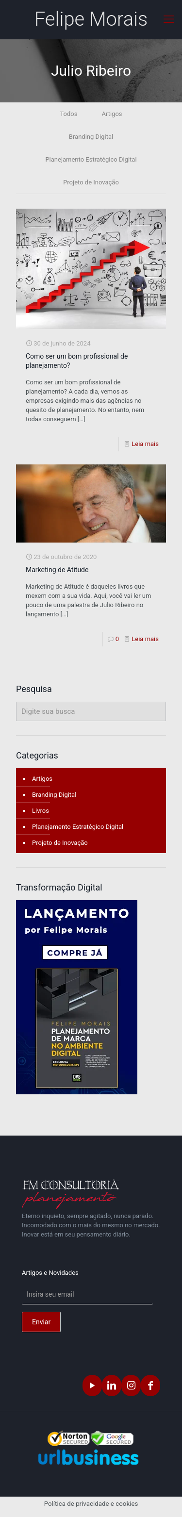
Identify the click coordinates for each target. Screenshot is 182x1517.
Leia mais (145, 443)
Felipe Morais (91, 19)
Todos (68, 113)
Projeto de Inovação (91, 182)
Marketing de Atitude (57, 570)
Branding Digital (91, 136)
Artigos (111, 113)
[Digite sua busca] (91, 711)
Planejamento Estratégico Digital (90, 159)
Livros (40, 810)
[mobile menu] (169, 19)
